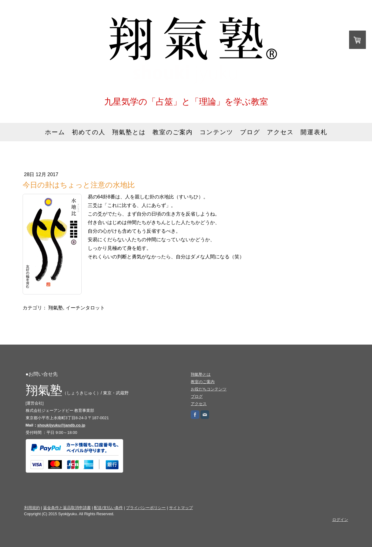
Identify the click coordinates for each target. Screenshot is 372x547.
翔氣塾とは (129, 132)
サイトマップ (181, 507)
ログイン (340, 519)
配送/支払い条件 (108, 507)
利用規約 (32, 507)
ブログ (250, 132)
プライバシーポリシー (146, 507)
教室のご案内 (173, 132)
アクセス (280, 132)
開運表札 (313, 132)
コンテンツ (216, 132)
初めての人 (88, 132)
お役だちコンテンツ (209, 389)
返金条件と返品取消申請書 (67, 507)
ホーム (55, 132)
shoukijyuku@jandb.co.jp (61, 425)
